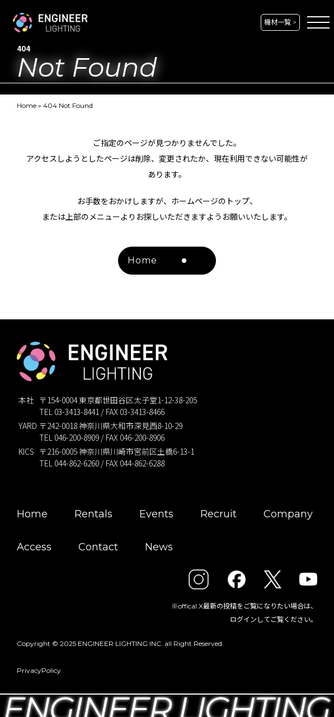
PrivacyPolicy (39, 670)
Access (34, 547)
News (159, 547)
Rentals (93, 514)
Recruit (218, 514)
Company (288, 514)
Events (156, 514)
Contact (98, 547)
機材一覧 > (280, 22)
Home (26, 105)
